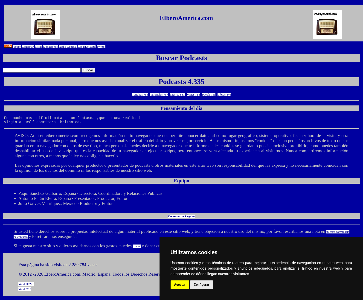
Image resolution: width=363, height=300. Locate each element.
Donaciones (50, 46)
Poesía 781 (208, 94)
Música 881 (177, 94)
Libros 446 (224, 94)
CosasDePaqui (87, 46)
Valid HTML (26, 286)
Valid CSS (24, 291)
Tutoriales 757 (159, 94)
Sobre (16, 46)
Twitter (101, 46)
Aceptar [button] (180, 284)
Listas (38, 46)
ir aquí (137, 248)
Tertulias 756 (140, 94)
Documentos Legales (181, 218)
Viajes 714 (193, 94)
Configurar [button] (201, 284)
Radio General (67, 46)
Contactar (28, 46)
